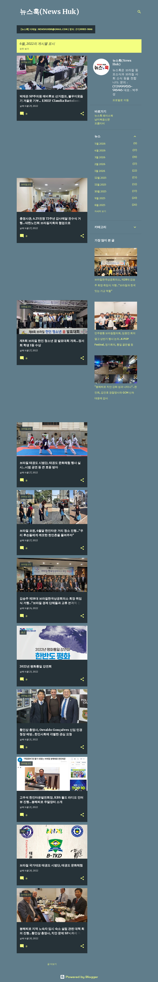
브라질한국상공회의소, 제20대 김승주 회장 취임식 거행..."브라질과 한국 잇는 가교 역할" (115, 285)
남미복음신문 (102, 119)
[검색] (139, 11)
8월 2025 (100, 205)
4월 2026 (100, 150)
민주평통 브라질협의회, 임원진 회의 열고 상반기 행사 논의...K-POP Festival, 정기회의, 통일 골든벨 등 (115, 339)
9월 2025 (100, 198)
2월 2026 (100, 164)
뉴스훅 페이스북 (104, 115)
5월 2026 (100, 143)
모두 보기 (24, 49)
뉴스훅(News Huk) (49, 12)
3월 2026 (100, 157)
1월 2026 (100, 171)
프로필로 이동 (120, 100)
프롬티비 (100, 123)
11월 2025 (100, 184)
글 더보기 (52, 964)
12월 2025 (100, 177)
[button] (82, 113)
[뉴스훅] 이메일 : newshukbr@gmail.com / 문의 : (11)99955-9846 (56, 29)
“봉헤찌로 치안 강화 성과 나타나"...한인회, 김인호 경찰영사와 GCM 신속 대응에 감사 (116, 392)
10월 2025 (100, 191)
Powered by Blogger (79, 977)
